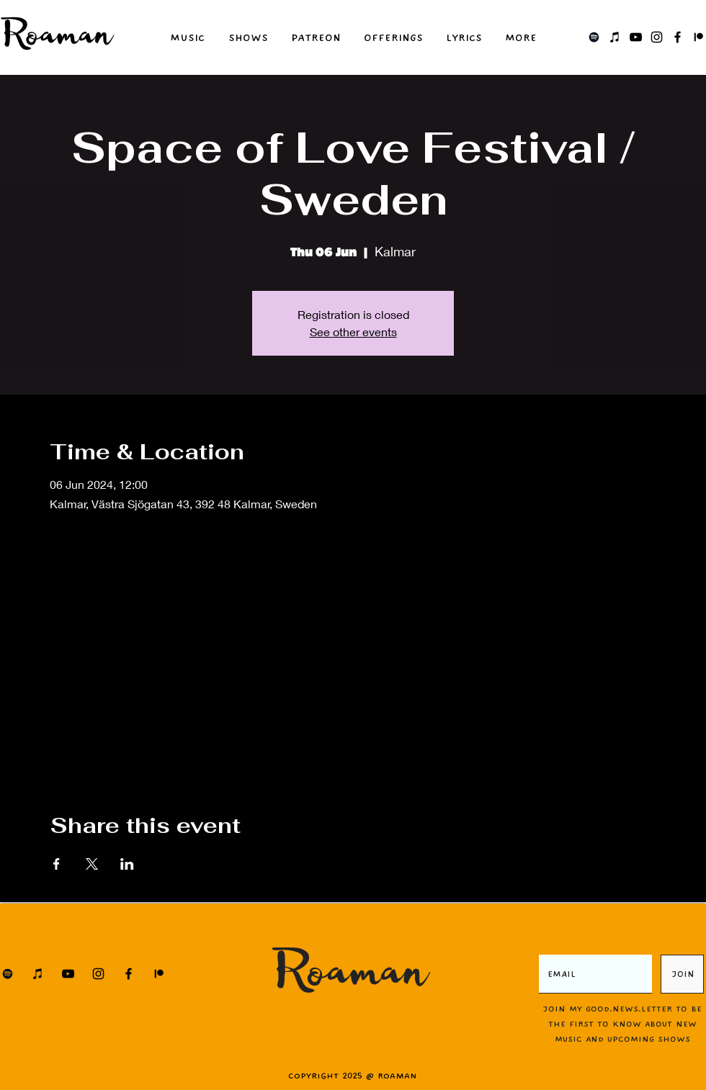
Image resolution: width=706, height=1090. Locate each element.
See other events (353, 331)
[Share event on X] (92, 864)
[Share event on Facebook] (56, 864)
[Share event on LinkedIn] (127, 864)
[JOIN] (682, 974)
